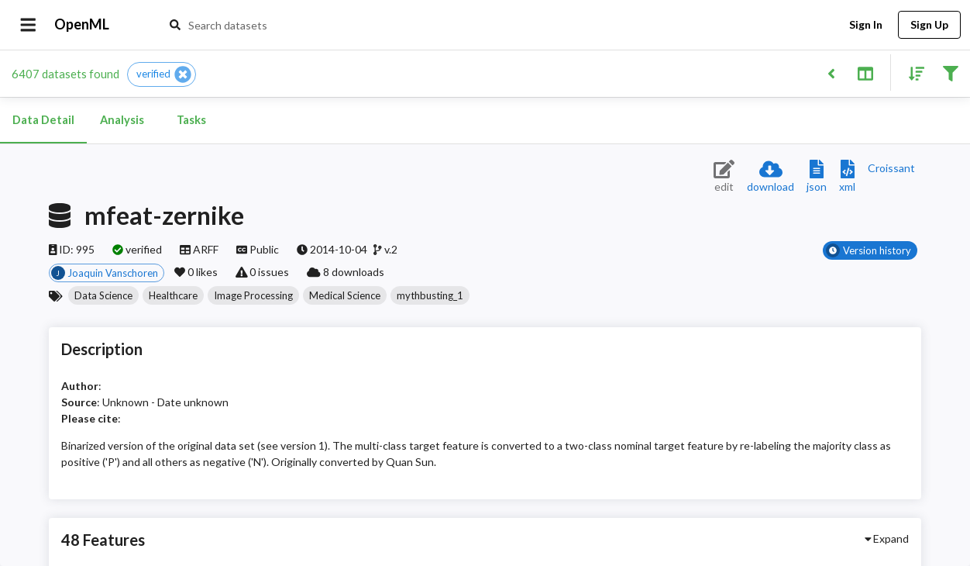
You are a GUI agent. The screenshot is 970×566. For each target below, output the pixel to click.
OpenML (82, 25)
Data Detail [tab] (43, 120)
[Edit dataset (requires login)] (724, 177)
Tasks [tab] (191, 120)
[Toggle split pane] (865, 72)
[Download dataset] (770, 177)
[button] (161, 74)
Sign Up (929, 25)
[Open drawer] (28, 25)
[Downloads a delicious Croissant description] (891, 168)
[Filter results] (950, 72)
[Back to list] (830, 72)
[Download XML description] (847, 177)
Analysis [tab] (122, 120)
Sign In (865, 25)
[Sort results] (912, 72)
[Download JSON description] (816, 177)
